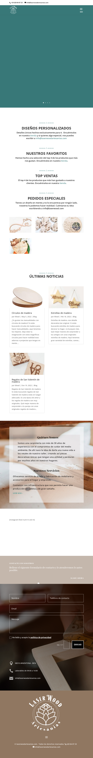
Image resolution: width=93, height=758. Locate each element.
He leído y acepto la (30, 637)
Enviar (77, 644)
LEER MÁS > (18, 493)
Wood (17, 316)
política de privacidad (41, 637)
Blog (35, 316)
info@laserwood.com (53, 208)
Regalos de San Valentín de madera (25, 380)
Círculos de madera (22, 312)
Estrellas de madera (61, 312)
